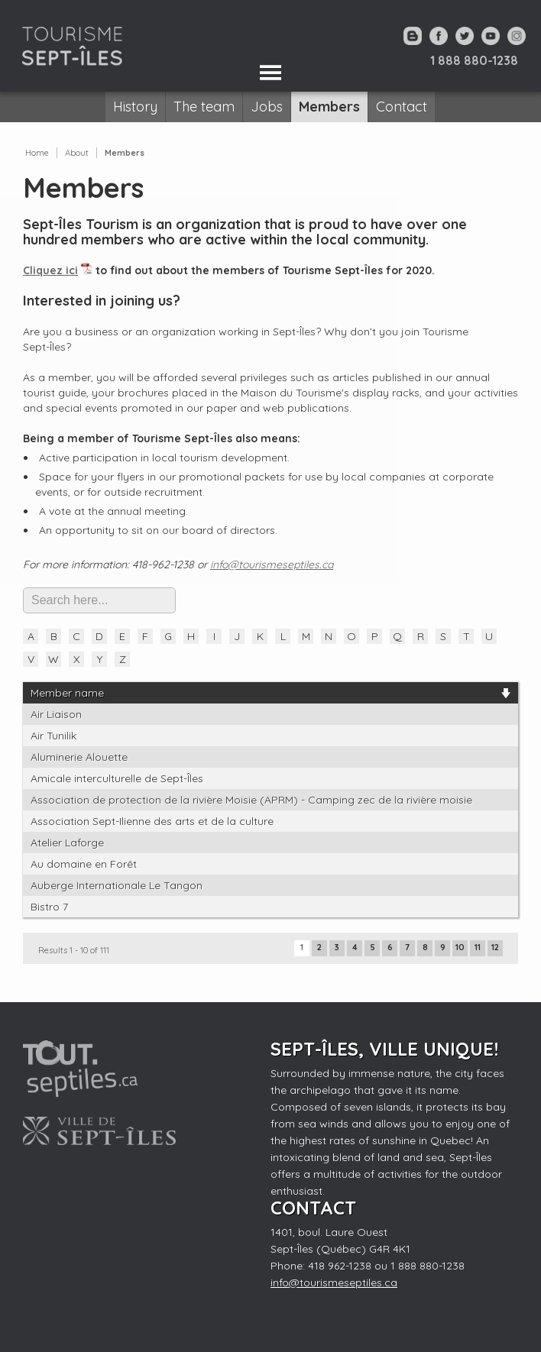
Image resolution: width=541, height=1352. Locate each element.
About (77, 152)
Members (124, 152)
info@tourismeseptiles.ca (271, 564)
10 (460, 947)
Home (37, 152)
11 (478, 947)
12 (495, 947)
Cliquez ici (50, 270)
